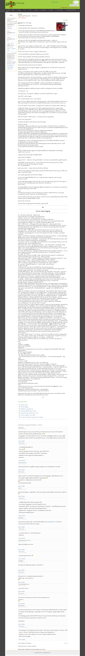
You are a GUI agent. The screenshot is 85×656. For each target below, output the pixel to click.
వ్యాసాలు (52, 10)
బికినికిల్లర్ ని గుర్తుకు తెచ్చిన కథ (26, 409)
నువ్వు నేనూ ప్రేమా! (24, 405)
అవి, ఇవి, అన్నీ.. (60, 10)
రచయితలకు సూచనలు (71, 10)
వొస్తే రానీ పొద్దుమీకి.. (24, 407)
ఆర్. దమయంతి (22, 18)
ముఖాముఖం (44, 10)
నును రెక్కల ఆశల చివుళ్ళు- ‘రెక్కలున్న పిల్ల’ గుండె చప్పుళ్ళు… (32, 417)
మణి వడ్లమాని (28, 643)
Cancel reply (66, 643)
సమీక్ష (36, 10)
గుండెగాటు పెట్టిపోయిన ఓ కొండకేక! (27, 415)
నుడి (7, 11)
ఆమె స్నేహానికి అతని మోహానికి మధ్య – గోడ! (29, 413)
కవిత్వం (20, 10)
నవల (30, 10)
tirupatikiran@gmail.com (51, 522)
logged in (26, 646)
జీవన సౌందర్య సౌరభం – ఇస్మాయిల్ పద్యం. (11, 48)
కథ (25, 10)
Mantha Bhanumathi (22, 462)
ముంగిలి (7, 10)
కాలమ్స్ (13, 10)
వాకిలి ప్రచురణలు (54, 2)
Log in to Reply (21, 441)
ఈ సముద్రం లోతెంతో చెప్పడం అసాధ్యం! (28, 411)
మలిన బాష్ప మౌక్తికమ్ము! (9, 27)
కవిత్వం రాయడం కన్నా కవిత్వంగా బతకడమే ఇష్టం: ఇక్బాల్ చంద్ (11, 66)
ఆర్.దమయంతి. (21, 443)
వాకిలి (42, 652)
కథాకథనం (20, 14)
